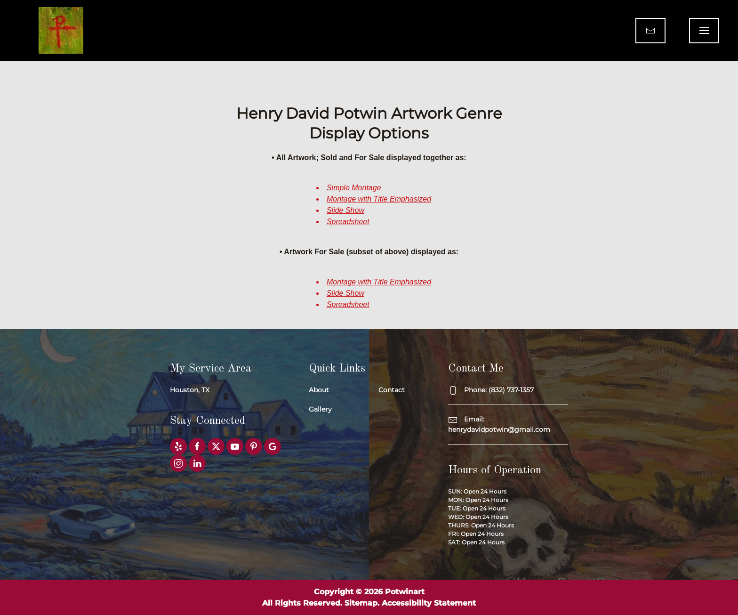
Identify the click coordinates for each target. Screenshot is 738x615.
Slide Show (345, 210)
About (319, 390)
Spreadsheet (348, 222)
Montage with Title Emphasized (379, 199)
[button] (704, 30)
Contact (391, 390)
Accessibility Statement (429, 603)
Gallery (320, 409)
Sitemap (361, 603)
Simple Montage (354, 188)
